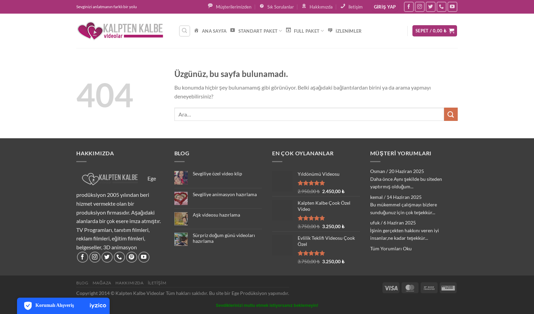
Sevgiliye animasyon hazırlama (225, 194)
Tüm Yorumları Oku (391, 248)
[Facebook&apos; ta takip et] (409, 7)
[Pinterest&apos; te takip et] (131, 257)
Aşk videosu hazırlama (216, 215)
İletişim (157, 282)
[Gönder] (451, 114)
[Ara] (184, 31)
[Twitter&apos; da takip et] (431, 7)
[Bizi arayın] (441, 7)
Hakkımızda (129, 282)
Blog (82, 282)
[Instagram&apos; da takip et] (420, 7)
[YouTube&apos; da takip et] (452, 7)
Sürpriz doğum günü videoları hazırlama (224, 238)
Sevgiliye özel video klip (217, 173)
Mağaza (102, 282)
